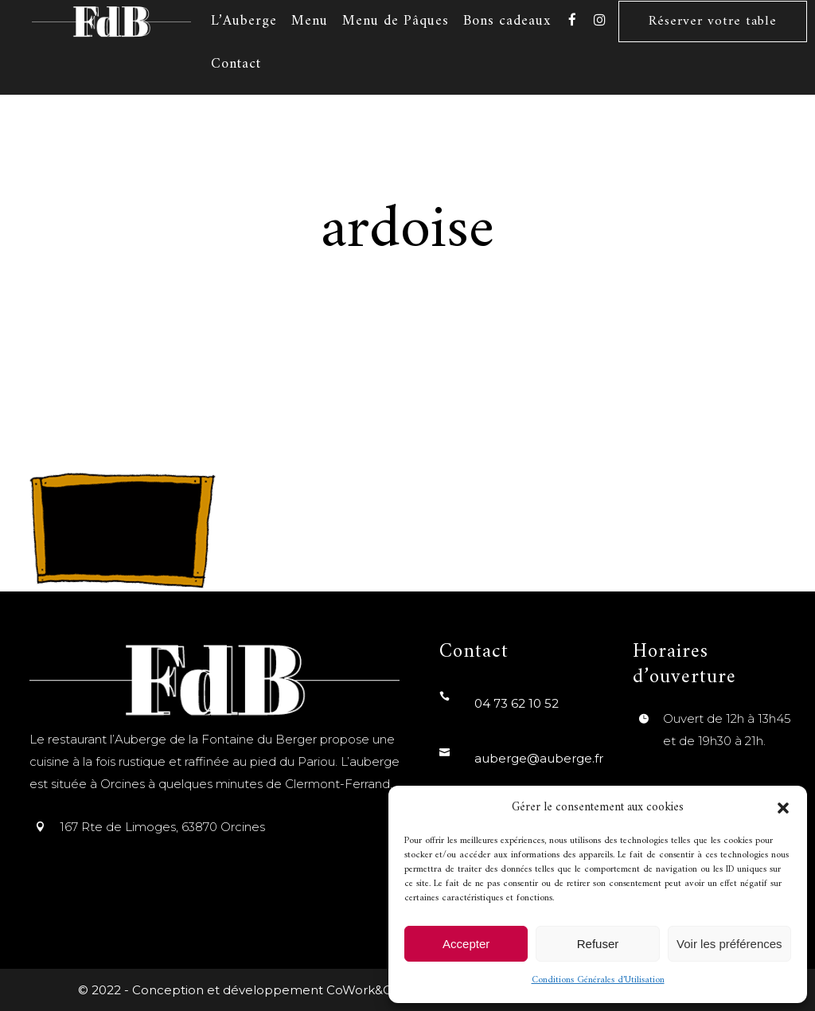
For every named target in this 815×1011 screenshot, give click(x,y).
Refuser (598, 943)
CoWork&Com (369, 989)
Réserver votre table (713, 21)
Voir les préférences (729, 943)
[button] (783, 808)
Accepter (466, 943)
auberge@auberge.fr (538, 758)
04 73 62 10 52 (516, 703)
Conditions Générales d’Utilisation (598, 980)
